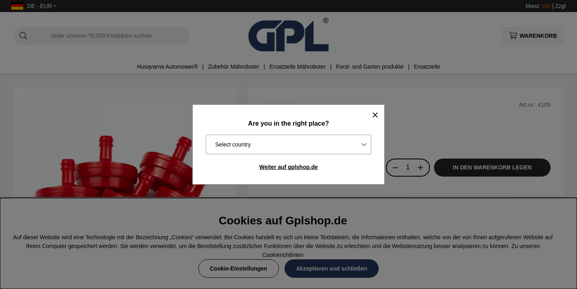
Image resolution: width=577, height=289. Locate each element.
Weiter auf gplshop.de (288, 167)
